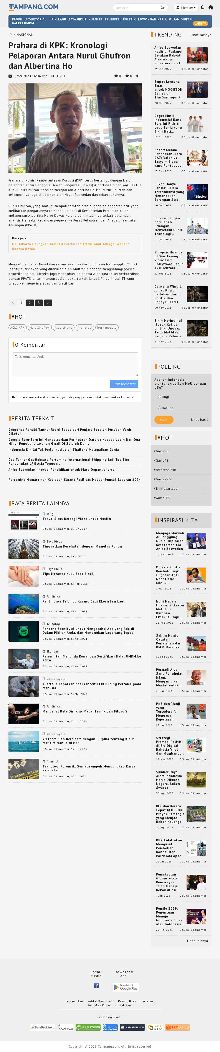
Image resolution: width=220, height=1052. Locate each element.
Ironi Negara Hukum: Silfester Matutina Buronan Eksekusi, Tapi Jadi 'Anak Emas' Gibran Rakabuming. (170, 609)
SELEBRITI (112, 19)
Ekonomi (52, 651)
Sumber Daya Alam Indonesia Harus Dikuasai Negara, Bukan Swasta (169, 780)
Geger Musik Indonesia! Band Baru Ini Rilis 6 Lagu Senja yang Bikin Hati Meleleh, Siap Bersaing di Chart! (169, 123)
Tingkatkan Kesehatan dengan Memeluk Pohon (82, 546)
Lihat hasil (199, 420)
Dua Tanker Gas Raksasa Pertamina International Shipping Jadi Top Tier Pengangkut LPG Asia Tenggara (68, 462)
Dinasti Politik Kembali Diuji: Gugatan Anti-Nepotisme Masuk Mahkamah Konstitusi (168, 575)
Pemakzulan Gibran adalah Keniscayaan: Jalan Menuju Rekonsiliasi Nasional (168, 882)
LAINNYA (201, 23)
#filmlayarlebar (166, 488)
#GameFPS (162, 498)
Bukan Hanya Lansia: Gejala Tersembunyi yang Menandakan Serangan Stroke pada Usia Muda (169, 192)
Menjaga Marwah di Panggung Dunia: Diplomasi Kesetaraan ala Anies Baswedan (170, 541)
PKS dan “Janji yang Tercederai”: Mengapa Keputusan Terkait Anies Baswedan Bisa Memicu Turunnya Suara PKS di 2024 (170, 711)
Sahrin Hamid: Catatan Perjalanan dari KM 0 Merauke (169, 641)
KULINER (95, 19)
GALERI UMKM (23, 23)
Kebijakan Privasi (99, 1005)
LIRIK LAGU (57, 19)
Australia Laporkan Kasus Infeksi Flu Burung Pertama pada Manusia (92, 686)
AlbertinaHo (64, 328)
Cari (162, 8)
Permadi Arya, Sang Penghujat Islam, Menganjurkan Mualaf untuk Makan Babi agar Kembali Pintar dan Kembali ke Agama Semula (170, 677)
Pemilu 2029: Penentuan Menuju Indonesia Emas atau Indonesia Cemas (169, 916)
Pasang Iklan (127, 1001)
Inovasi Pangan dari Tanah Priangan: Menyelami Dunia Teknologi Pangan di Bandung (168, 226)
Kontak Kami (124, 1005)
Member (184, 7)
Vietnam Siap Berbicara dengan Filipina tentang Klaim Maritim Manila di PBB (89, 741)
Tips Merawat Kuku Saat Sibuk (68, 574)
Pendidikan (54, 596)
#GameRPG (162, 479)
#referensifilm (165, 470)
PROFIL (17, 19)
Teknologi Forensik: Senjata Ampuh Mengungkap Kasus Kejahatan (89, 768)
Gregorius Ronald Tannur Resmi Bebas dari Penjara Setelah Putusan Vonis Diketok (70, 432)
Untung (166, 408)
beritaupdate (107, 328)
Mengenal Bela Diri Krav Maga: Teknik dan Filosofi (85, 711)
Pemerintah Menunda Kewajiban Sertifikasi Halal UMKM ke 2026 (92, 658)
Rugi (163, 397)
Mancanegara (55, 679)
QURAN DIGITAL (181, 19)
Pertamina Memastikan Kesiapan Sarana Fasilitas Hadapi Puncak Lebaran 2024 (74, 480)
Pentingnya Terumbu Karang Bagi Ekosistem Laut (84, 601)
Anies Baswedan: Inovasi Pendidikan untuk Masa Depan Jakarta (61, 470)
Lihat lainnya (201, 35)
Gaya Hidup (54, 541)
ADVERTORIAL (35, 19)
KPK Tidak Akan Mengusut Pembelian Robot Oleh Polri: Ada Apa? (169, 848)
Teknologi (53, 624)
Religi (50, 514)
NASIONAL (25, 35)
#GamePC (161, 451)
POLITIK (129, 19)
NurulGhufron (40, 328)
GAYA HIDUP (77, 19)
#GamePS (161, 460)
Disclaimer (147, 1001)
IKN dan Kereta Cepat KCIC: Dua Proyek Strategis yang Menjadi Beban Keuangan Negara (170, 814)
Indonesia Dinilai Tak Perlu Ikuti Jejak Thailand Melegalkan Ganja (63, 450)
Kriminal (52, 761)
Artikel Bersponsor (101, 1001)
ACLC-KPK (17, 328)
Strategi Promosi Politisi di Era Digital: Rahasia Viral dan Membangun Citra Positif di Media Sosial (170, 746)
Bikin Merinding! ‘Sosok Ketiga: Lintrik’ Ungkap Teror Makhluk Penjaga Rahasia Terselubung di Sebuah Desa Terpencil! (168, 328)
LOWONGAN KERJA (152, 19)
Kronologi (85, 328)
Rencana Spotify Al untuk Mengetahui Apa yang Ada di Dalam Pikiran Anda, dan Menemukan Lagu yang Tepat (88, 631)
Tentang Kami (75, 1001)
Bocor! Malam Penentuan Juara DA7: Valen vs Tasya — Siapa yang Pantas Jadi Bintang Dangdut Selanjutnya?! (169, 158)
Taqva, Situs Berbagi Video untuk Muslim (77, 519)
